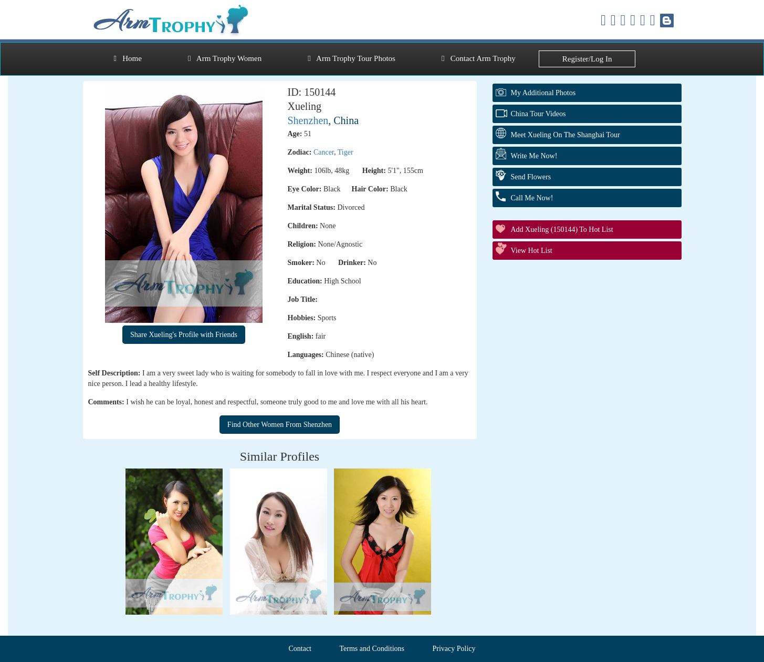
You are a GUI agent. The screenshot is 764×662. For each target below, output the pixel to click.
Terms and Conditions (372, 649)
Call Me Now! (532, 198)
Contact (299, 649)
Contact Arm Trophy (479, 58)
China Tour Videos (538, 114)
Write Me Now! (534, 156)
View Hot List (531, 250)
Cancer (323, 152)
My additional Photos (543, 93)
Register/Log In (587, 59)
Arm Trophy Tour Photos (351, 58)
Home (128, 58)
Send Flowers (531, 177)
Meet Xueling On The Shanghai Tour (565, 135)
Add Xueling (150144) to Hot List (562, 229)
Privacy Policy (453, 649)
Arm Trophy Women (224, 58)
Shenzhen (308, 120)
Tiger (345, 152)
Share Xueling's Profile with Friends (183, 335)
